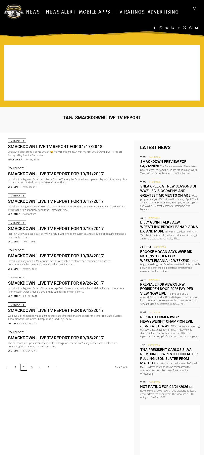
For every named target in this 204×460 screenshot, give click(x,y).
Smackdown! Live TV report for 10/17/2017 (56, 206)
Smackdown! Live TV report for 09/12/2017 (56, 323)
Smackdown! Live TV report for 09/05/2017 (56, 353)
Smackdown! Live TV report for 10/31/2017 (56, 177)
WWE (142, 157)
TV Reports (17, 142)
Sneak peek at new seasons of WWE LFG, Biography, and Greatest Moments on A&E (169, 187)
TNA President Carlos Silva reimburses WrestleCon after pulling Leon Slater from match (169, 329)
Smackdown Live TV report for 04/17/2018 (55, 148)
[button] (194, 8)
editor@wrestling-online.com (180, 443)
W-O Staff (14, 190)
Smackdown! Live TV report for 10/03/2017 (56, 265)
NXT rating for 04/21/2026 (159, 356)
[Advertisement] (102, 73)
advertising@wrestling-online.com (176, 448)
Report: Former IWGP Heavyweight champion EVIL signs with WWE (165, 298)
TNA (142, 321)
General (145, 237)
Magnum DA (15, 161)
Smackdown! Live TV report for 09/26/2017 (56, 294)
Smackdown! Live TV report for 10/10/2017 (56, 236)
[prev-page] (7, 382)
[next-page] (56, 382)
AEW (142, 210)
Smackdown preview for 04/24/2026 (166, 161)
